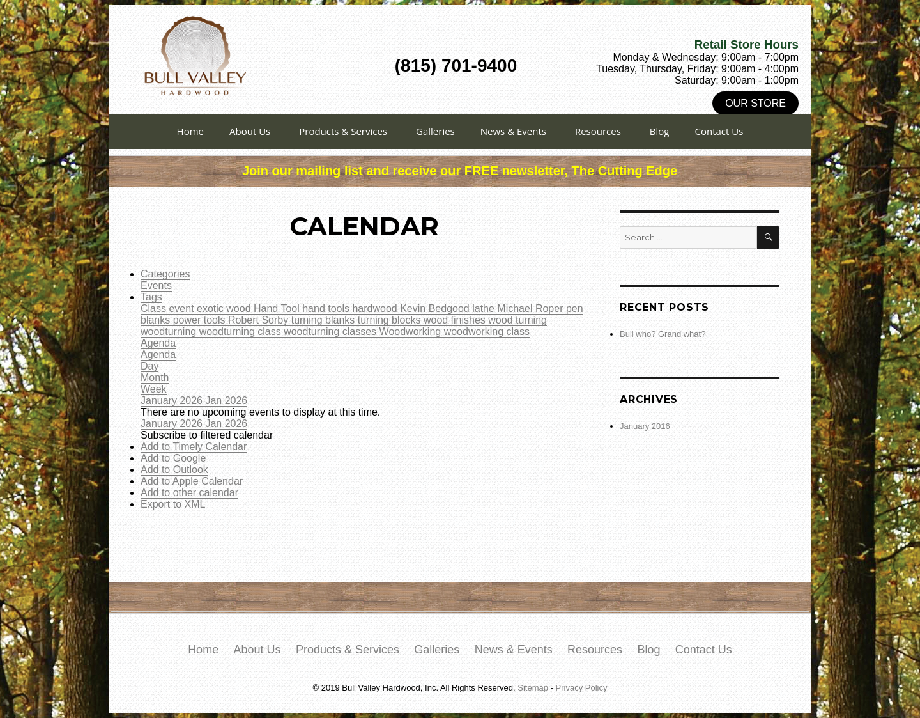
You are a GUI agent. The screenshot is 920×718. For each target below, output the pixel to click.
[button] (207, 435)
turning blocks (391, 320)
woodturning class (241, 331)
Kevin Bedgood (436, 308)
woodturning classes (331, 331)
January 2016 (645, 426)
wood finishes (456, 320)
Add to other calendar (189, 492)
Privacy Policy (582, 687)
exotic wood (225, 308)
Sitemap (533, 687)
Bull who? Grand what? (662, 334)
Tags (151, 297)
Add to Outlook (174, 469)
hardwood (376, 308)
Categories (165, 274)
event (183, 308)
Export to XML (173, 504)
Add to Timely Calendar (194, 446)
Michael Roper (531, 308)
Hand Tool (278, 308)
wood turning (517, 320)
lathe (484, 308)
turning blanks (324, 320)
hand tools (327, 308)
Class (155, 308)
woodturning (170, 331)
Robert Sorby (259, 320)
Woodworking (411, 331)
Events (156, 285)
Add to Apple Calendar (192, 481)
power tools (200, 320)
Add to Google (173, 458)
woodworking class (487, 331)
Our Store (755, 103)
